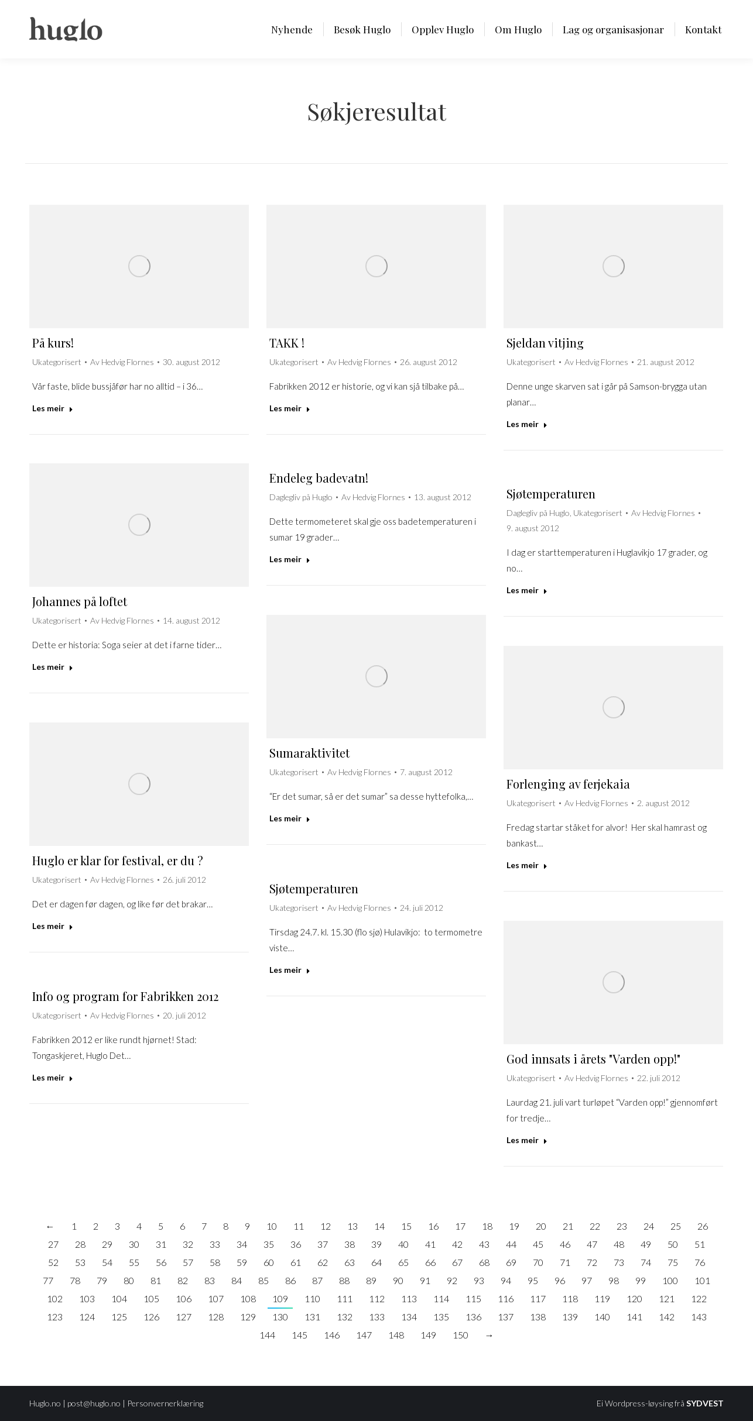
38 (349, 1244)
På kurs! (53, 342)
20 (541, 1225)
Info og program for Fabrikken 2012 (125, 996)
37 (322, 1244)
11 (298, 1225)
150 (460, 1334)
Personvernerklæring (165, 1403)
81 (155, 1280)
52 (53, 1262)
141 (634, 1316)
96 (560, 1280)
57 (188, 1262)
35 (268, 1244)
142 (667, 1316)
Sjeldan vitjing (545, 342)
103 (87, 1298)
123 (55, 1316)
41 (430, 1244)
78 (75, 1280)
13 (352, 1225)
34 (242, 1244)
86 (290, 1280)
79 (102, 1280)
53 (80, 1262)
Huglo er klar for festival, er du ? (117, 860)
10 (271, 1225)
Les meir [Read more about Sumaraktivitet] (289, 818)
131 (312, 1316)
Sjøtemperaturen (550, 493)
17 (460, 1225)
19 (514, 1225)
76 (699, 1262)
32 (188, 1244)
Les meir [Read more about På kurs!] (52, 408)
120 (634, 1298)
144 (267, 1334)
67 (457, 1262)
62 (322, 1262)
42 (457, 1244)
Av (122, 362)
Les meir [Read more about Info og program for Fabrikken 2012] (52, 1077)
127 (183, 1316)
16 (433, 1225)
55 (134, 1262)
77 (48, 1280)
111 (344, 1298)
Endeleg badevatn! (318, 478)
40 (403, 1244)
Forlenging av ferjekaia (568, 784)
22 (595, 1225)
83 (209, 1280)
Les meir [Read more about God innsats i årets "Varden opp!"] (526, 1140)
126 (151, 1316)
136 (473, 1316)
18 (487, 1225)
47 (592, 1244)
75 (673, 1262)
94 (506, 1280)
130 (280, 1316)
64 (376, 1262)
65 (403, 1262)
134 (409, 1316)
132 (344, 1316)
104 (119, 1298)
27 (53, 1244)
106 (183, 1298)
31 (161, 1244)
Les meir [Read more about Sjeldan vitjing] (526, 424)
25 (675, 1225)
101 (702, 1280)
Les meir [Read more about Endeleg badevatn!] (289, 559)
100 (670, 1280)
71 (565, 1262)
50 (673, 1244)
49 (646, 1244)
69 (511, 1262)
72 (592, 1262)
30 (134, 1244)
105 (151, 1298)
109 (280, 1298)
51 (699, 1244)
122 (699, 1298)
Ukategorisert (56, 362)
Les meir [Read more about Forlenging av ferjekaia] (526, 865)
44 (511, 1244)
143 (699, 1316)
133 (377, 1316)
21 (568, 1225)
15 (406, 1225)
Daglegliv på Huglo (301, 497)
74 (646, 1262)
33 (215, 1244)
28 (80, 1244)
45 (538, 1244)
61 (295, 1262)
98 (613, 1280)
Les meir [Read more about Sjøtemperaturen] (526, 590)
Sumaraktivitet (309, 753)
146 (332, 1334)
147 (364, 1334)
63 (349, 1262)
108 (248, 1298)
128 (216, 1316)
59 (242, 1262)
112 (377, 1298)
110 (312, 1298)
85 (263, 1280)
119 (602, 1298)
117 (538, 1298)
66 (430, 1262)
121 (667, 1298)
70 (538, 1262)
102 (55, 1298)
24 (649, 1225)
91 (425, 1280)
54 (107, 1262)
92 (452, 1280)
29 (107, 1244)
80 (129, 1280)
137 (506, 1316)
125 (119, 1316)
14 (379, 1225)
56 (161, 1262)
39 (376, 1244)
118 (570, 1298)
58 (215, 1262)
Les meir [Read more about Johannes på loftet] (52, 667)
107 (216, 1298)
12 (325, 1225)
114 (441, 1298)
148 (396, 1334)
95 (533, 1280)
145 (299, 1334)
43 (484, 1244)
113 (409, 1298)
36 (295, 1244)
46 (565, 1244)
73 (619, 1262)
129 (248, 1316)
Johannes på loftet (79, 601)
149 (428, 1334)
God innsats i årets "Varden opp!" (593, 1058)
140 (602, 1316)
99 (640, 1280)
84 (236, 1280)
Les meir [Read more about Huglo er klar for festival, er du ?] (52, 926)
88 (344, 1280)
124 (87, 1316)
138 (538, 1316)
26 (702, 1225)
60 (268, 1262)
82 (182, 1280)
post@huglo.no (94, 1403)
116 (506, 1298)
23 (622, 1225)
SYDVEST (705, 1403)
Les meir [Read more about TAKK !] (289, 408)
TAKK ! (286, 342)
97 (586, 1280)
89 (371, 1280)
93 (479, 1280)
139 (570, 1316)
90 (398, 1280)
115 (473, 1298)
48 (619, 1244)
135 (441, 1316)
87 (317, 1280)
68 (484, 1262)
